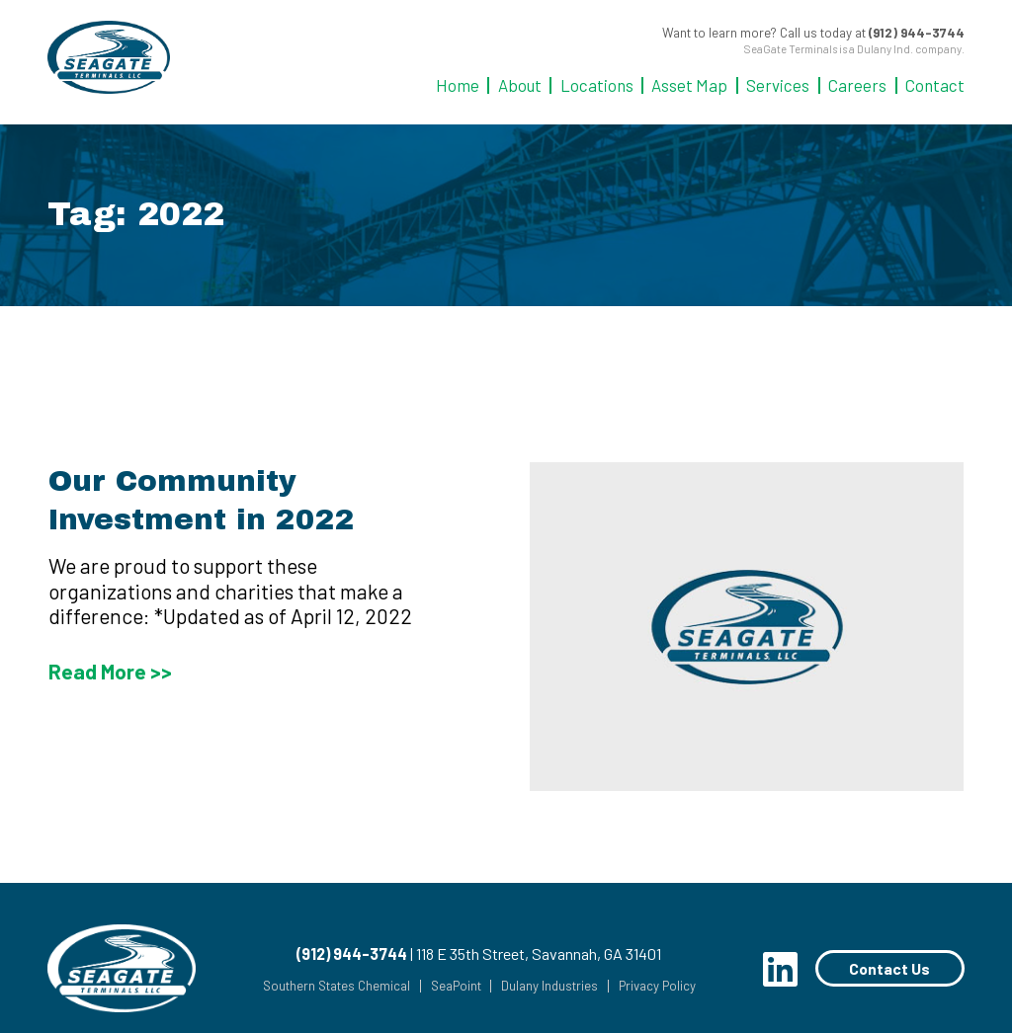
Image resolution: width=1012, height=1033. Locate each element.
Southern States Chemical (334, 986)
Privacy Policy (656, 986)
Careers (857, 85)
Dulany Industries (548, 986)
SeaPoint (454, 986)
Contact (935, 85)
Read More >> (110, 672)
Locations (596, 85)
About (520, 85)
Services (777, 85)
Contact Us (889, 968)
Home (457, 85)
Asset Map (689, 85)
